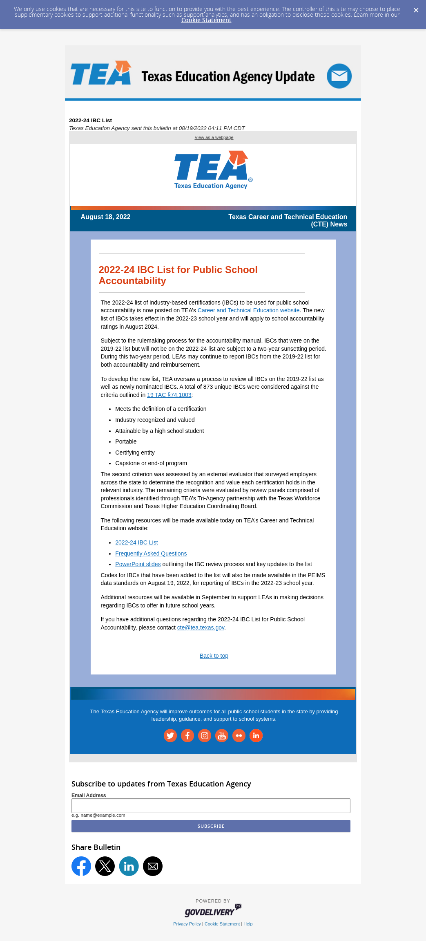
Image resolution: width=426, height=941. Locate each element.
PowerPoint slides (138, 564)
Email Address (88, 795)
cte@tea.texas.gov (200, 627)
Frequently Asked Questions (151, 553)
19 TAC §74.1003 (169, 395)
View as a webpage (213, 137)
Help (247, 923)
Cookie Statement (206, 20)
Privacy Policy (187, 923)
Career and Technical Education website (249, 310)
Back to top (214, 655)
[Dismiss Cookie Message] (416, 8)
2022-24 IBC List (136, 542)
